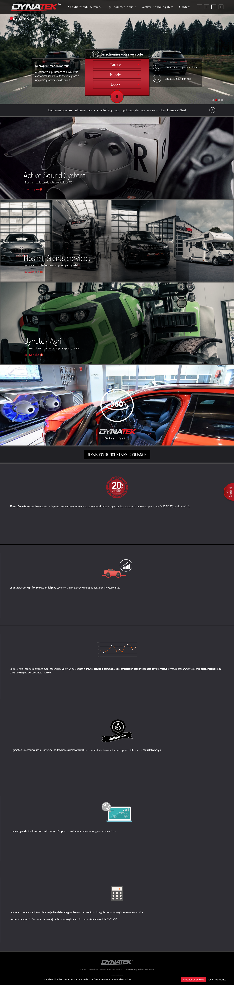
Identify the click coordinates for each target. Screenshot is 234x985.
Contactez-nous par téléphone (181, 67)
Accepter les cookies (193, 979)
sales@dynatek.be (136, 969)
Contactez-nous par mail (177, 79)
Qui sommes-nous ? (122, 7)
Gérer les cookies (217, 979)
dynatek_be (22, 18)
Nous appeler (149, 969)
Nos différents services (85, 7)
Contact (185, 7)
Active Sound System (158, 7)
